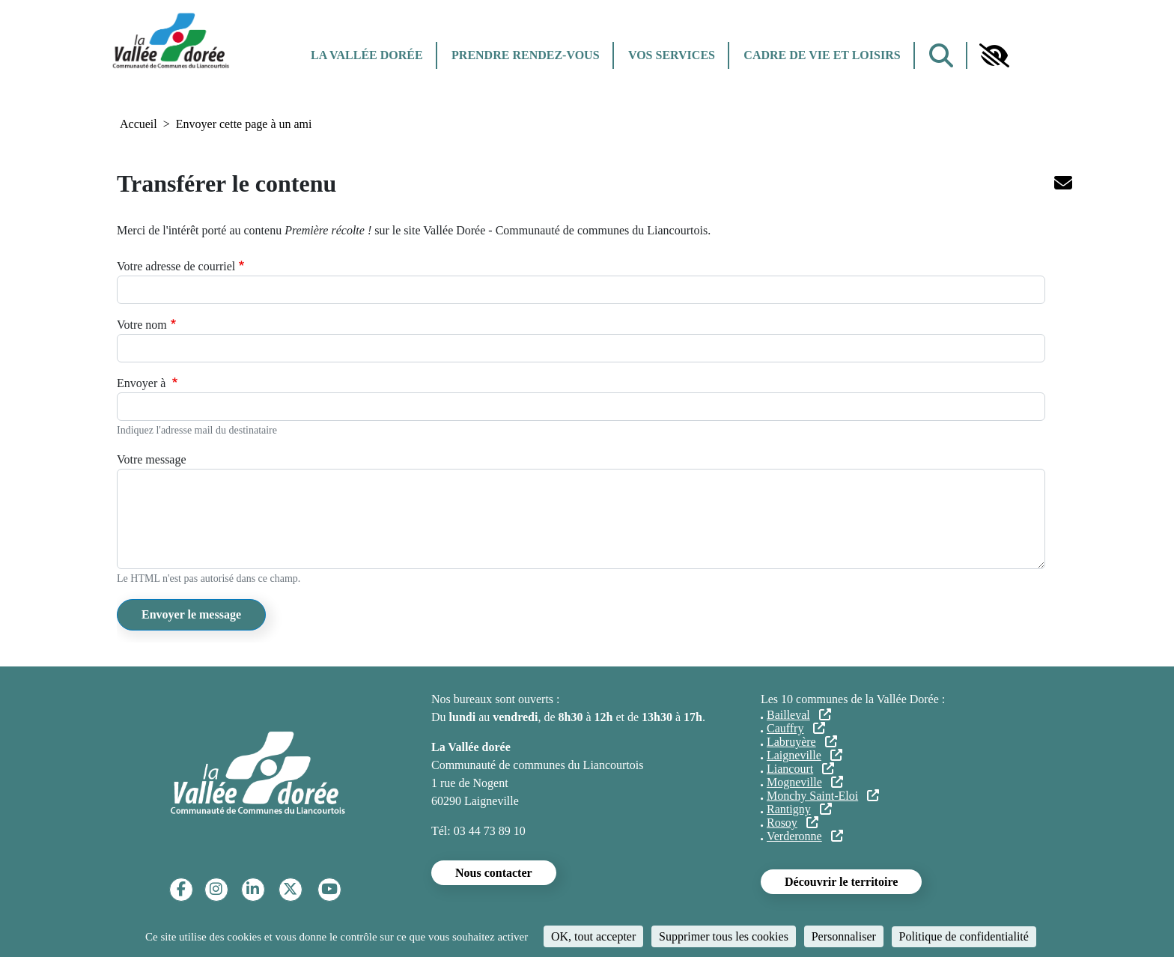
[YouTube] (329, 889)
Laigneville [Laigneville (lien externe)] (804, 755)
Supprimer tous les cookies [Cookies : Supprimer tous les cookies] (723, 936)
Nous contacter (493, 872)
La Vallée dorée (367, 55)
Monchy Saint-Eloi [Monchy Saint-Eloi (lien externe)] (823, 795)
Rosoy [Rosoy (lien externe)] (792, 822)
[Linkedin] (252, 889)
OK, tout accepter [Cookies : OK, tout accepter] (593, 936)
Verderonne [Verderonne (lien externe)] (805, 836)
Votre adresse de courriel (176, 266)
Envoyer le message (191, 614)
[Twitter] (290, 889)
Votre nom (142, 324)
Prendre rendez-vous (525, 55)
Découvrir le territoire (841, 881)
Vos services (671, 55)
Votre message (151, 459)
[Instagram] (216, 889)
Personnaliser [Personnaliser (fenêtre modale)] (844, 936)
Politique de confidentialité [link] (964, 936)
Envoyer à (142, 383)
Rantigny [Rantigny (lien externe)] (799, 809)
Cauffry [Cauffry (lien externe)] (796, 728)
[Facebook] (181, 889)
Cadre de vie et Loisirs (821, 55)
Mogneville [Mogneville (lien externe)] (805, 782)
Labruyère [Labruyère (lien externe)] (802, 741)
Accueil (138, 124)
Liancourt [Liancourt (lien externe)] (800, 768)
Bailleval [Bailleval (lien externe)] (799, 714)
